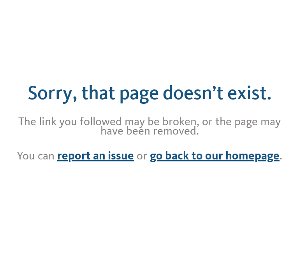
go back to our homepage (215, 156)
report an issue (95, 156)
